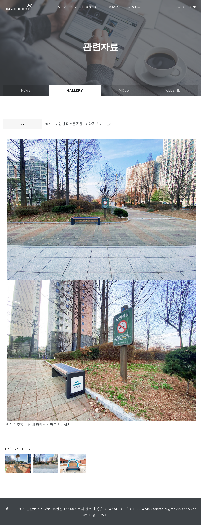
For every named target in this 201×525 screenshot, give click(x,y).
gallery (75, 90)
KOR (180, 7)
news (25, 90)
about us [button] (67, 7)
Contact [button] (135, 7)
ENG (194, 7)
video (124, 90)
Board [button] (114, 7)
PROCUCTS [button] (92, 7)
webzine (172, 90)
